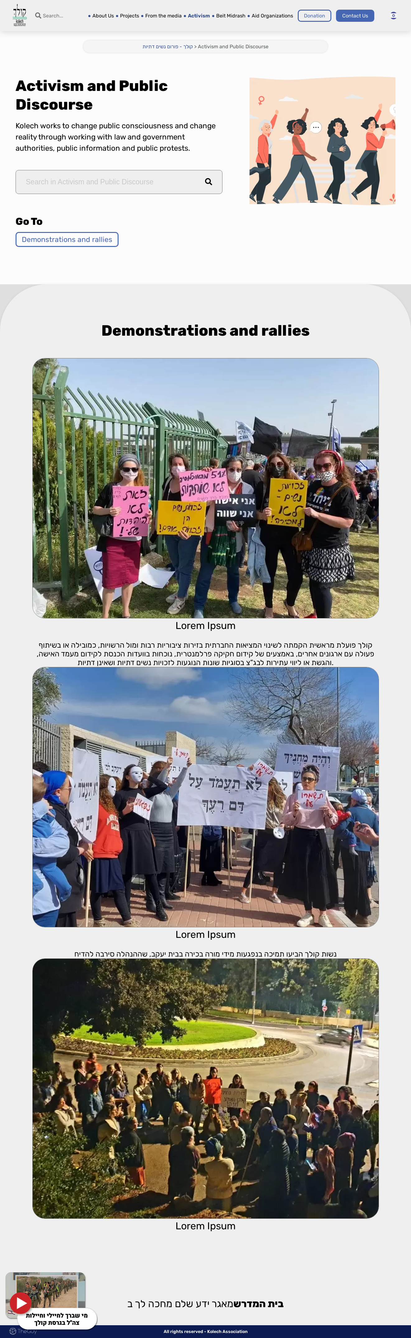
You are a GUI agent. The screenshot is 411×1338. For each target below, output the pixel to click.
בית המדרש (258, 1304)
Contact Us (355, 16)
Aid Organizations (272, 16)
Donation (314, 16)
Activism (199, 16)
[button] (208, 182)
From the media (163, 16)
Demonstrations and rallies (67, 239)
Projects (129, 16)
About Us (103, 16)
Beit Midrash (230, 16)
